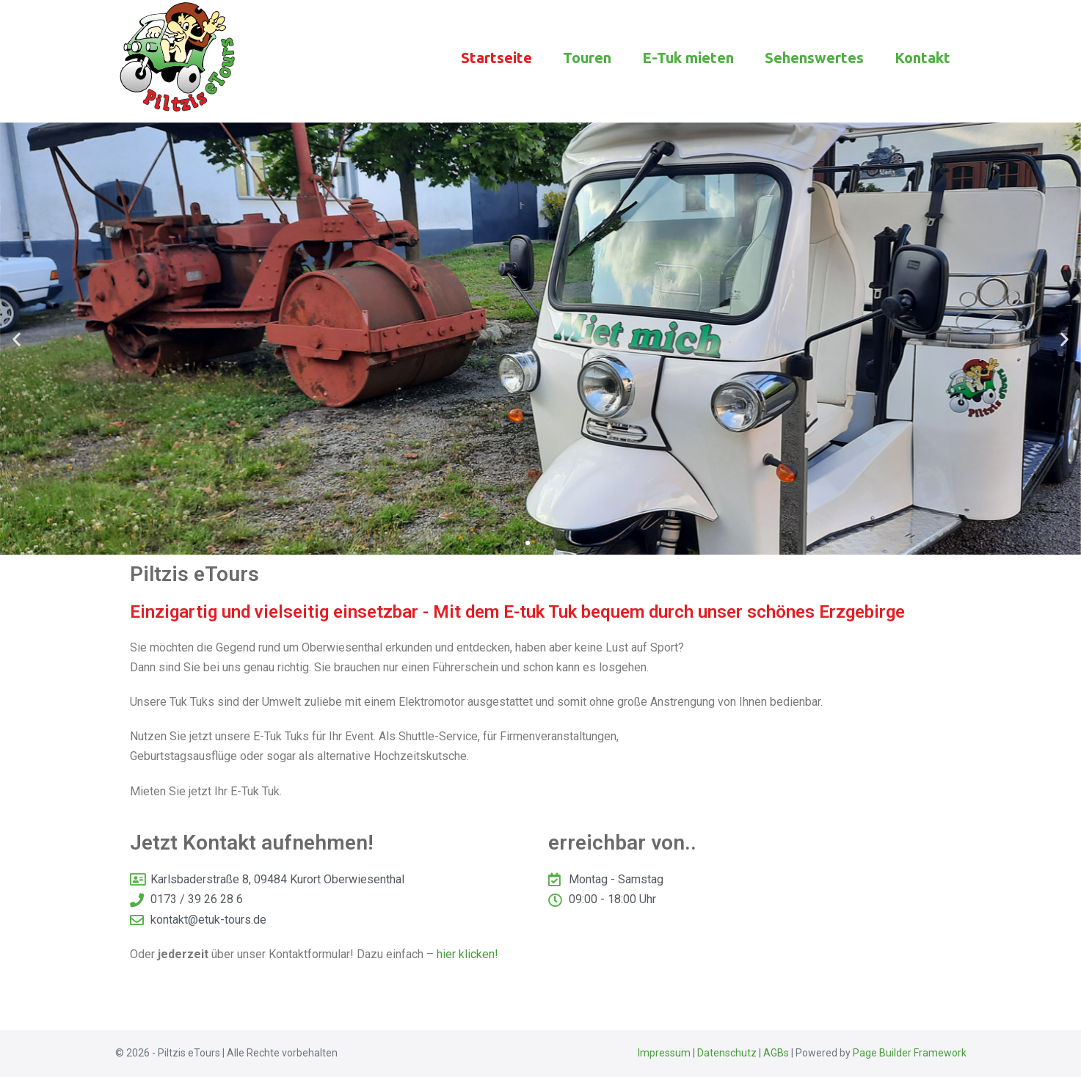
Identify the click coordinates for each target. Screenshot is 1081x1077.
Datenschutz (727, 1053)
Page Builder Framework (910, 1053)
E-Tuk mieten (688, 57)
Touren (587, 57)
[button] (16, 338)
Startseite (496, 57)
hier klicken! (467, 954)
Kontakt (922, 57)
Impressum (664, 1053)
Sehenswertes (814, 57)
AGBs (776, 1053)
